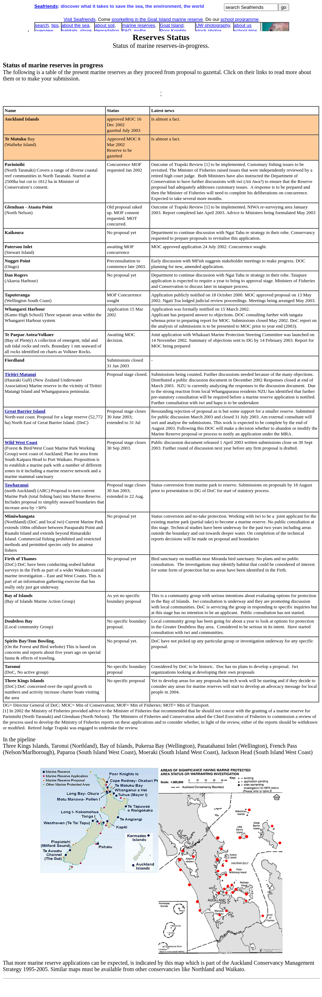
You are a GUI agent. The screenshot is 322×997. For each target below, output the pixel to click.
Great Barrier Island (25, 411)
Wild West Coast (21, 442)
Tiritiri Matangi (20, 374)
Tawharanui (16, 485)
